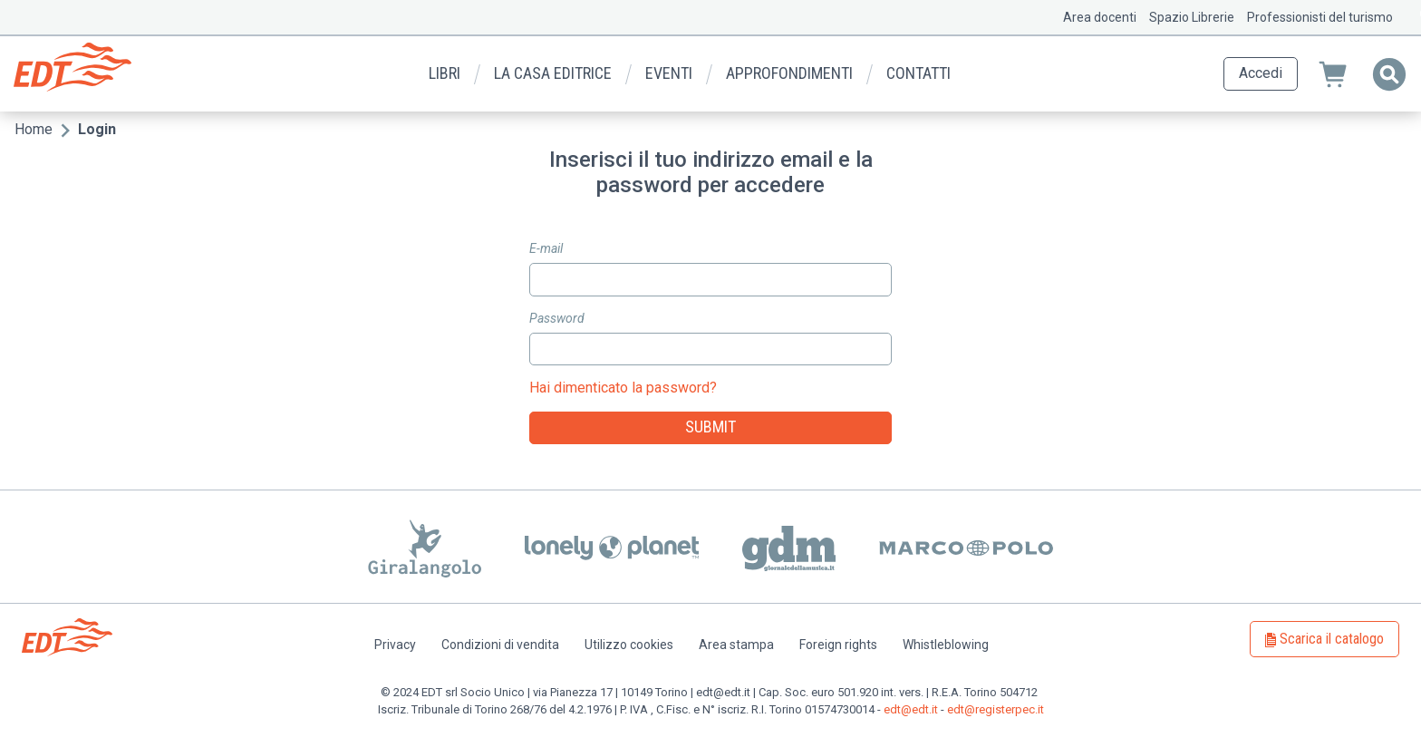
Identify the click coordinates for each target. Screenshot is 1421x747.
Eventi (668, 72)
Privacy (395, 644)
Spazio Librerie (1191, 17)
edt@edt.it (911, 709)
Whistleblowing (946, 644)
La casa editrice (553, 72)
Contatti (918, 72)
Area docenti (1099, 17)
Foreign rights (838, 644)
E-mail (546, 248)
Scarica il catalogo (1332, 638)
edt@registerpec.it (995, 709)
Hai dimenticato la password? (623, 387)
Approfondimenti (789, 72)
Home (33, 129)
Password (557, 318)
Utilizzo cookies (629, 644)
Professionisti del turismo (1320, 17)
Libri (444, 72)
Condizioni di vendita (500, 644)
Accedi (1260, 73)
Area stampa (736, 644)
